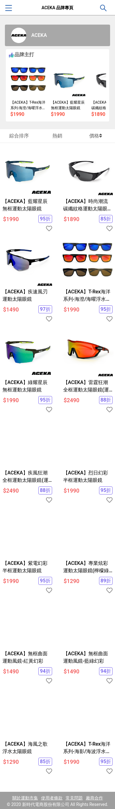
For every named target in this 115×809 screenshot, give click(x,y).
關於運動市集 (25, 797)
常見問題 (74, 797)
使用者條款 (52, 797)
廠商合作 (94, 797)
